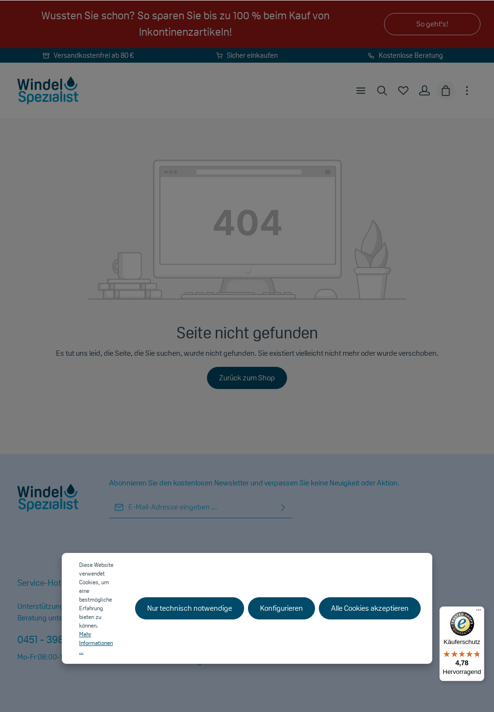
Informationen (167, 582)
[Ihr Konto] (424, 90)
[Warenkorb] (445, 90)
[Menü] (360, 90)
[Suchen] (382, 90)
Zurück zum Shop (247, 378)
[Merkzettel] (403, 90)
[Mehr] (467, 90)
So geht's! (432, 24)
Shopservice (287, 582)
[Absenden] (283, 507)
